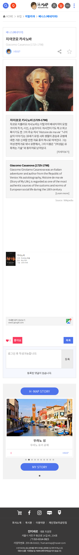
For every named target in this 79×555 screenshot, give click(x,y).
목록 (68, 340)
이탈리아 (30, 16)
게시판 (28, 522)
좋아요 (17, 340)
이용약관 (40, 522)
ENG (68, 5)
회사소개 (16, 522)
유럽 (19, 16)
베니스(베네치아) (47, 16)
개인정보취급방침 (58, 522)
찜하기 (69, 51)
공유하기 (60, 51)
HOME (8, 16)
